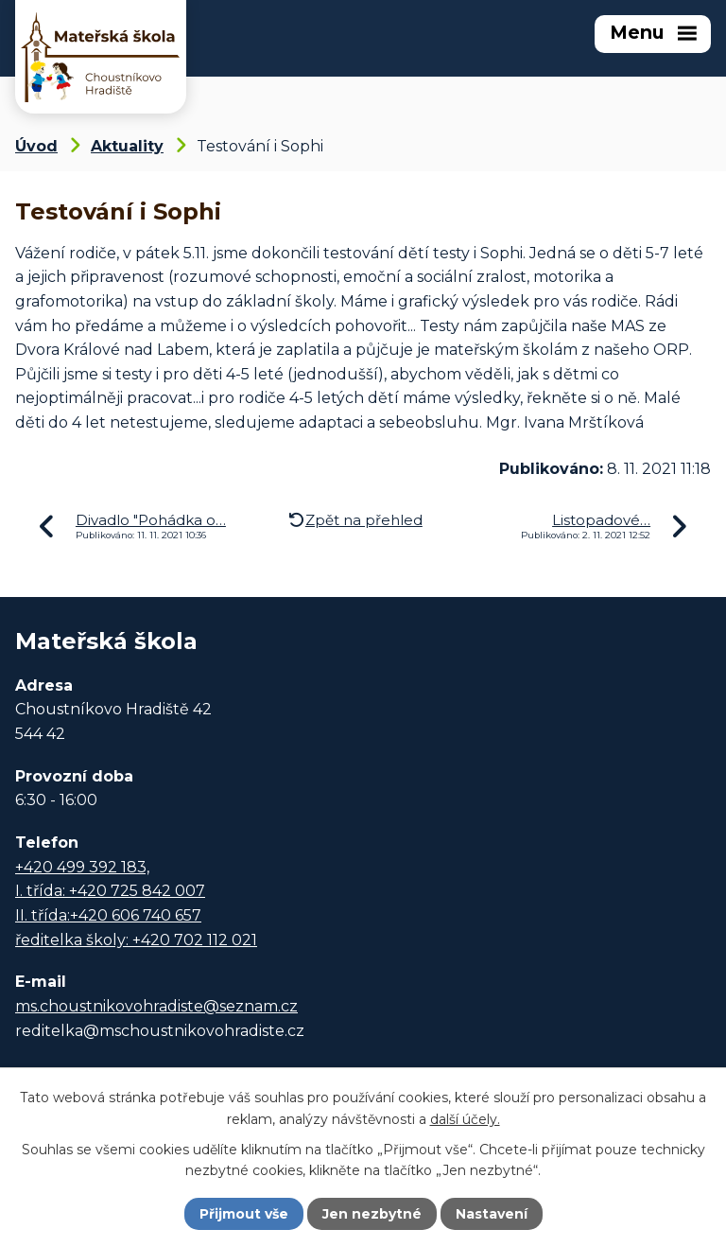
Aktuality (127, 146)
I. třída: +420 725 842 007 (110, 891)
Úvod (36, 146)
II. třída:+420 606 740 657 (108, 915)
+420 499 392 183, (82, 867)
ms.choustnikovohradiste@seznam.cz (156, 1006)
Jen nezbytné (372, 1213)
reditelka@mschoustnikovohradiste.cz (159, 1031)
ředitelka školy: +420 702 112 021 (136, 940)
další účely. (465, 1118)
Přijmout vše (243, 1213)
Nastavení (491, 1213)
